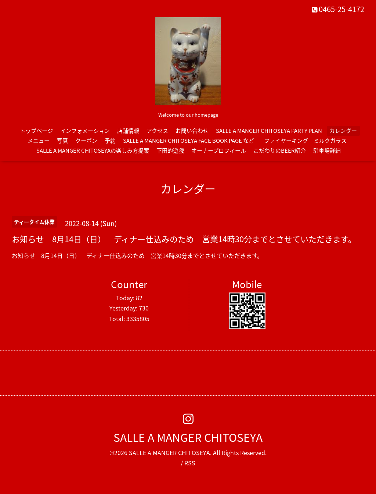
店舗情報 (128, 131)
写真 (62, 141)
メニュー (39, 141)
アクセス (157, 131)
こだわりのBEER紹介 (279, 150)
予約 (110, 141)
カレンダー (343, 131)
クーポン (86, 141)
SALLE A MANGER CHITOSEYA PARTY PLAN (269, 131)
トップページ (36, 131)
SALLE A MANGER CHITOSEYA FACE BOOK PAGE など (188, 141)
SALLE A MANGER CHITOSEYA (188, 437)
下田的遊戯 (170, 150)
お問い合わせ (192, 131)
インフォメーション (85, 131)
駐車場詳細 (327, 150)
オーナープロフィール (218, 150)
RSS (189, 462)
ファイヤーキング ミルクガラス (308, 141)
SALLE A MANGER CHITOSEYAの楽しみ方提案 (92, 150)
